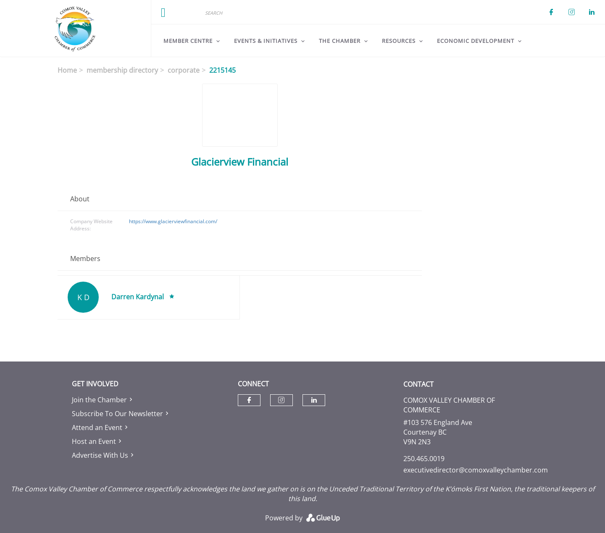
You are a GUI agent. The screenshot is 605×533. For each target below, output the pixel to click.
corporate (184, 70)
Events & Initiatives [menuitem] (265, 41)
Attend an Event (97, 427)
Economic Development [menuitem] (475, 41)
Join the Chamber (99, 399)
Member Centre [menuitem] (188, 41)
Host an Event (94, 441)
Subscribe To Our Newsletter (117, 413)
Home (67, 70)
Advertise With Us (100, 455)
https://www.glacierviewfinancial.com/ (173, 221)
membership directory (122, 70)
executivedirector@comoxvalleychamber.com (475, 470)
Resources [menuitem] (399, 41)
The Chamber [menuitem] (339, 41)
